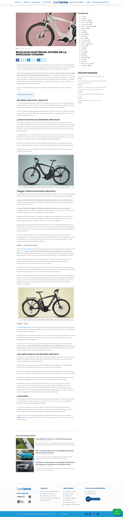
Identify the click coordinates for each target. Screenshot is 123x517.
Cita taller (47, 2)
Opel (82, 48)
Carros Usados (85, 24)
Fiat (82, 30)
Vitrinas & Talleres (77, 2)
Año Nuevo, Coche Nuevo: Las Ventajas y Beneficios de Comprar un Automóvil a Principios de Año (55, 463)
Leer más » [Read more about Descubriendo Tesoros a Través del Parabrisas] (80, 78)
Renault (83, 52)
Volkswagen (84, 65)
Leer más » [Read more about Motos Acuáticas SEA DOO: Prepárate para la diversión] (80, 98)
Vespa (82, 61)
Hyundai (83, 38)
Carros (18, 2)
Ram (82, 50)
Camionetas (84, 20)
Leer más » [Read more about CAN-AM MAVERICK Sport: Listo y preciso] (80, 102)
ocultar (31, 94)
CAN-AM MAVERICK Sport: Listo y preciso (89, 100)
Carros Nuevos (85, 22)
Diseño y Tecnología (87, 26)
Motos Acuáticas (85, 44)
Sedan (83, 56)
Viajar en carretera (86, 63)
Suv (82, 59)
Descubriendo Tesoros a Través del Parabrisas (54, 439)
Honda (83, 36)
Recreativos (36, 2)
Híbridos (83, 34)
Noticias (83, 46)
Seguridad (84, 57)
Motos (26, 2)
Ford (82, 32)
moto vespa (84, 40)
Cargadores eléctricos (100, 2)
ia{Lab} (70, 514)
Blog (88, 2)
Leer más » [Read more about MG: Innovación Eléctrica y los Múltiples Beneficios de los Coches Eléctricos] (80, 85)
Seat (82, 54)
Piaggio (67, 187)
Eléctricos (84, 28)
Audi (82, 18)
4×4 (82, 16)
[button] (21, 60)
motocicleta (84, 42)
